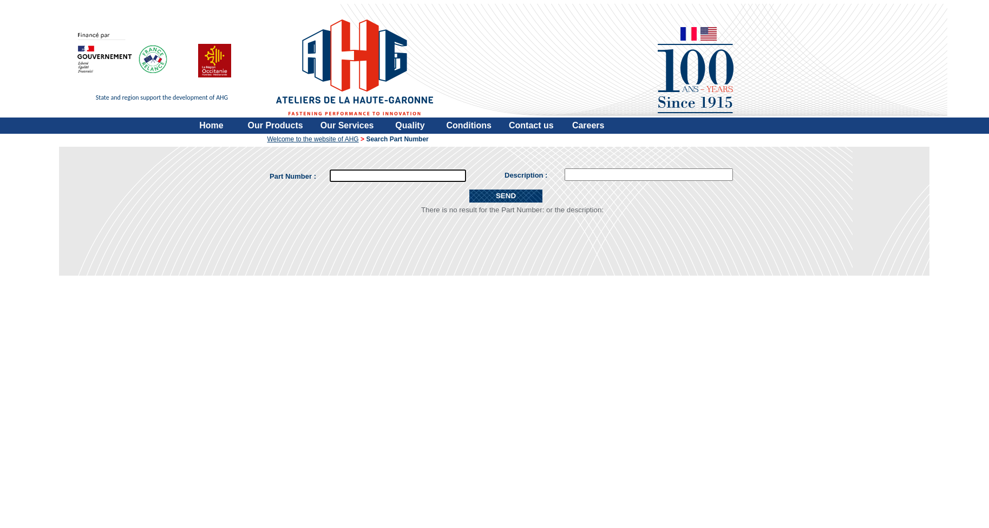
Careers (588, 125)
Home (211, 125)
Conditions (469, 125)
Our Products (275, 125)
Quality (409, 125)
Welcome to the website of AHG (313, 139)
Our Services (347, 125)
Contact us (531, 125)
